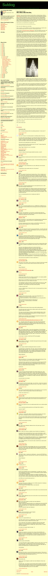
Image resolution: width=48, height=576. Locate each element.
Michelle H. (21, 217)
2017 (2, 49)
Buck (20, 327)
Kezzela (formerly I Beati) (4, 142)
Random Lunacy (3, 156)
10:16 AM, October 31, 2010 (23, 492)
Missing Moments (3, 146)
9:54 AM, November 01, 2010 (23, 537)
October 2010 (4, 58)
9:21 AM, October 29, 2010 (22, 170)
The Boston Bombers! (4, 170)
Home (32, 571)
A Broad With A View (4, 136)
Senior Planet (3, 29)
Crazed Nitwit (21, 412)
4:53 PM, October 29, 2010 (22, 318)
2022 (2, 44)
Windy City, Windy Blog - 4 (5, 62)
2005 (2, 77)
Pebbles (2, 135)
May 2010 (3, 69)
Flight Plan (2, 147)
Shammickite (21, 499)
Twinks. (20, 241)
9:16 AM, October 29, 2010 (22, 153)
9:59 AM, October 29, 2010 (22, 202)
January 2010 (4, 73)
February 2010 (4, 72)
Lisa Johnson (21, 339)
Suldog (8, 5)
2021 (2, 45)
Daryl (20, 155)
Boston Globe (3, 25)
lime (19, 423)
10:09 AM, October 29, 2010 (23, 216)
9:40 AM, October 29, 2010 (22, 182)
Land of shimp (21, 429)
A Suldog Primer (3, 175)
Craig (20, 210)
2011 (2, 54)
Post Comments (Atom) (25, 573)
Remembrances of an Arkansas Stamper (7, 155)
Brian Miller (21, 381)
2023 (2, 43)
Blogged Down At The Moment (5, 151)
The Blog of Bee (22, 444)
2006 (2, 76)
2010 (2, 55)
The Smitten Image (3, 94)
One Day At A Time (3, 145)
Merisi (20, 510)
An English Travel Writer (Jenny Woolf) (6, 137)
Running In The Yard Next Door (5, 118)
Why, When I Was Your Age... (24, 12)
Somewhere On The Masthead (5, 85)
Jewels (20, 204)
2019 (2, 47)
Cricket (20, 134)
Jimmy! (2, 158)
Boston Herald (3, 23)
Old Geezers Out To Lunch (4, 141)
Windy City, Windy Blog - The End (6, 61)
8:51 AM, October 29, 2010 (22, 132)
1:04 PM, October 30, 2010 (22, 443)
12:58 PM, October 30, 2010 (23, 428)
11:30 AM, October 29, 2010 (23, 232)
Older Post (45, 571)
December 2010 (4, 56)
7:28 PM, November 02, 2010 (23, 568)
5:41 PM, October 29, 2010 (22, 326)
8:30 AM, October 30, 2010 (22, 401)
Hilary (20, 227)
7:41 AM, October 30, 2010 (22, 386)
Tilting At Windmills (3, 152)
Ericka (20, 516)
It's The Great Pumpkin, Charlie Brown (28, 30)
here (20, 272)
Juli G (1, 143)
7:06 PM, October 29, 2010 (22, 343)
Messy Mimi (2, 105)
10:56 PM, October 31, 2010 (23, 514)
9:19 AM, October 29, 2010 (22, 162)
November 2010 (4, 57)
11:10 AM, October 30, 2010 (23, 422)
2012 (2, 53)
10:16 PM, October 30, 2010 (23, 461)
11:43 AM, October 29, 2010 (23, 240)
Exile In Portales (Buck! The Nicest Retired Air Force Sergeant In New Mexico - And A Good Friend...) (7, 165)
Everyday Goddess (22, 163)
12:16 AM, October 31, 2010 (23, 466)
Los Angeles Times (4, 26)
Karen (20, 550)
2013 (2, 52)
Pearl (20, 452)
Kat (19, 171)
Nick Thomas (3, 159)
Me (19, 388)
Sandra (20, 357)
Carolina (20, 467)
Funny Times (3, 28)
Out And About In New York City (5, 97)
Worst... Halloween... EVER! (6, 60)
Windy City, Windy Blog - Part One (6, 64)
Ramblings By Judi (3, 148)
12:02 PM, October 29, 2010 (23, 259)
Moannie (20, 369)
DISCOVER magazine (4, 24)
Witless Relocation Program (5, 154)
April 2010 (3, 70)
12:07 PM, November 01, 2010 (23, 549)
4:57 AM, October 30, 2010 (22, 368)
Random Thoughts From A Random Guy (6, 149)
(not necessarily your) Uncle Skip (25, 270)
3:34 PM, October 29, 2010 (22, 304)
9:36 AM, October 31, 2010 (22, 486)
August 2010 (4, 67)
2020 (2, 46)
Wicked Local (3, 27)
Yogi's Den (2, 153)
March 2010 (4, 71)
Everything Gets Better (5, 65)
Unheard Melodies (3, 129)
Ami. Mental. (2, 150)
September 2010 (4, 66)
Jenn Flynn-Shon (22, 260)
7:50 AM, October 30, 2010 (22, 394)
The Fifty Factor (3, 144)
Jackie (20, 294)
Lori (19, 345)
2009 (2, 74)
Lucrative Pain (3, 140)
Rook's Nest (2, 126)
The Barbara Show (3, 157)
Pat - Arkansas (21, 199)
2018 (2, 48)
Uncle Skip (2, 91)
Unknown (20, 395)
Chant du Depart (3, 88)
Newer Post (18, 571)
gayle (20, 488)
